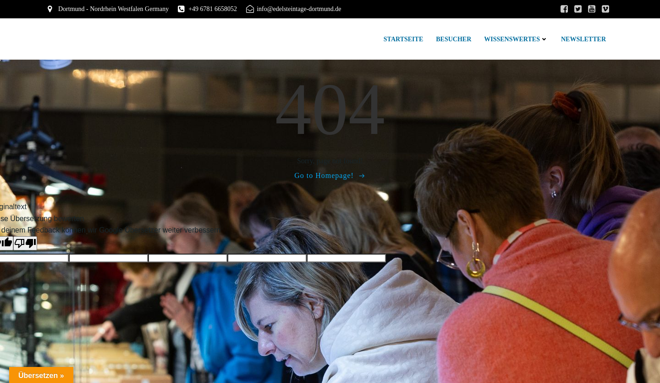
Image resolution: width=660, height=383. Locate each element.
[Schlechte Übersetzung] (25, 243)
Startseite (403, 39)
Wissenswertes (516, 39)
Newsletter (583, 39)
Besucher (453, 39)
